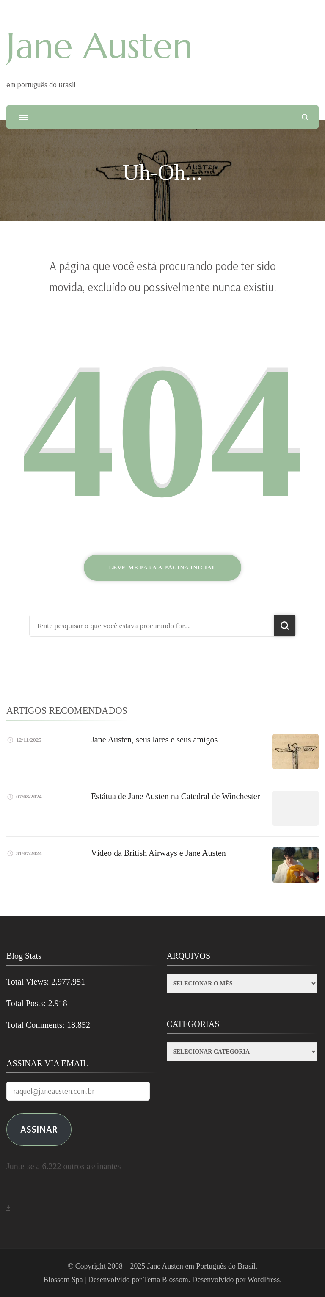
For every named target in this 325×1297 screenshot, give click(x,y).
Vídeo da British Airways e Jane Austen (158, 853)
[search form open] (304, 117)
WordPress (264, 1279)
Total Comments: (36, 1024)
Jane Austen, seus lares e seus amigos (154, 739)
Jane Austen (99, 45)
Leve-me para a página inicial (162, 567)
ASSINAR (39, 1129)
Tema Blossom (165, 1279)
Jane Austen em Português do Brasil (201, 1266)
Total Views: (28, 981)
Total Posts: (27, 1003)
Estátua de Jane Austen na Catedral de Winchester (175, 796)
